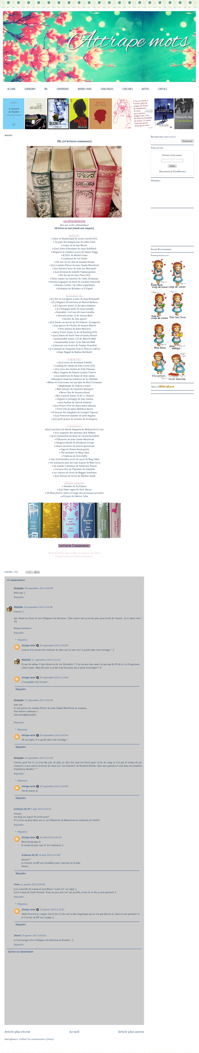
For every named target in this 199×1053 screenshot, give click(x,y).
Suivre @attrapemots (161, 249)
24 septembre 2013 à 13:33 (39, 758)
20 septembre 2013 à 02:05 (54, 645)
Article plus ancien (131, 1032)
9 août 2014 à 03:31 (41, 809)
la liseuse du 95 (22, 809)
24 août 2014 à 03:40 (49, 855)
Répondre (19, 597)
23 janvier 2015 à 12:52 (52, 910)
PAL (46, 89)
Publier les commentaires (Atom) (36, 1039)
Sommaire (30, 89)
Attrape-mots (28, 645)
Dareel (17, 936)
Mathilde (18, 607)
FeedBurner (179, 171)
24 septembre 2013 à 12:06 (54, 678)
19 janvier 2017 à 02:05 (33, 936)
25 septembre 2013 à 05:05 (54, 786)
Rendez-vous (85, 89)
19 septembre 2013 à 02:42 (39, 700)
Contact (162, 89)
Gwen (17, 884)
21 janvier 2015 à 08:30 (32, 884)
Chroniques (63, 89)
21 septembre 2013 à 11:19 (46, 660)
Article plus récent (17, 1032)
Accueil (11, 89)
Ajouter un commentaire (20, 952)
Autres (145, 89)
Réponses (22, 640)
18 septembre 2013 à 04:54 (39, 588)
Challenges (107, 89)
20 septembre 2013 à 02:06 (54, 735)
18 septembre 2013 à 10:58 (38, 607)
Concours (127, 89)
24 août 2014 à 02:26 (51, 837)
